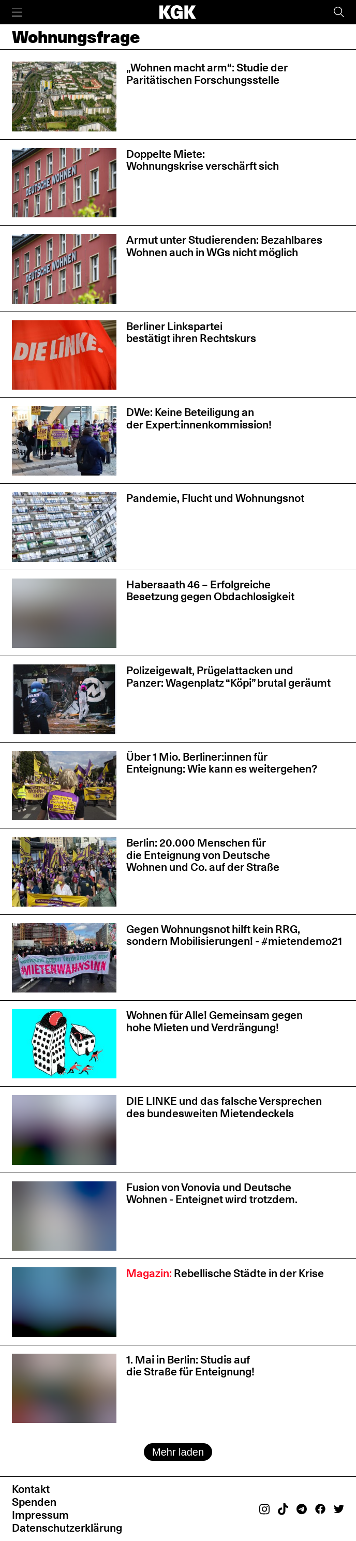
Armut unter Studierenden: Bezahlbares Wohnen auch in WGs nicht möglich (224, 246)
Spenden (34, 1501)
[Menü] (17, 12)
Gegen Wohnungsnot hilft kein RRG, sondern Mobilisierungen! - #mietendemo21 (234, 935)
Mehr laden (178, 1452)
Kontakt (31, 1488)
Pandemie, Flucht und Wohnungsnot (215, 498)
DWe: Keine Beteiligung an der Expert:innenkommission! (199, 418)
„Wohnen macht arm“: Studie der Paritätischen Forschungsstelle (207, 73)
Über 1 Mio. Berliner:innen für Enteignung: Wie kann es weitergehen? (221, 763)
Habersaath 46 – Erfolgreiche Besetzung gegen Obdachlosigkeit (210, 590)
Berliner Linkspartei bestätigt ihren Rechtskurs (191, 332)
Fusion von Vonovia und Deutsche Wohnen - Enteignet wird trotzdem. (212, 1193)
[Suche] (339, 12)
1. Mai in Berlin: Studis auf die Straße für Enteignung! (190, 1366)
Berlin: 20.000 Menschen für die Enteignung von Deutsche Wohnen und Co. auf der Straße (202, 854)
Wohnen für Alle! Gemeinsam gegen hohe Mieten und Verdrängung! (214, 1021)
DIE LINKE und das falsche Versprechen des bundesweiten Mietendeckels (224, 1107)
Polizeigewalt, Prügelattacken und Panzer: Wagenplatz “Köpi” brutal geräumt (228, 676)
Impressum (40, 1514)
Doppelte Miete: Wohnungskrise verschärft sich (202, 160)
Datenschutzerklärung (67, 1527)
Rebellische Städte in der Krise (225, 1273)
